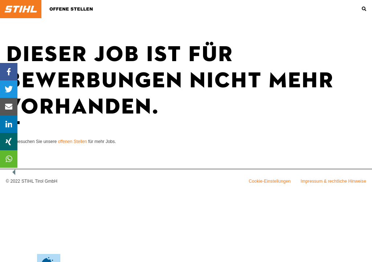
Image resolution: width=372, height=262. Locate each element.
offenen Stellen (72, 141)
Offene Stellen (71, 9)
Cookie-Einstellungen (270, 181)
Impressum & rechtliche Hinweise (334, 181)
